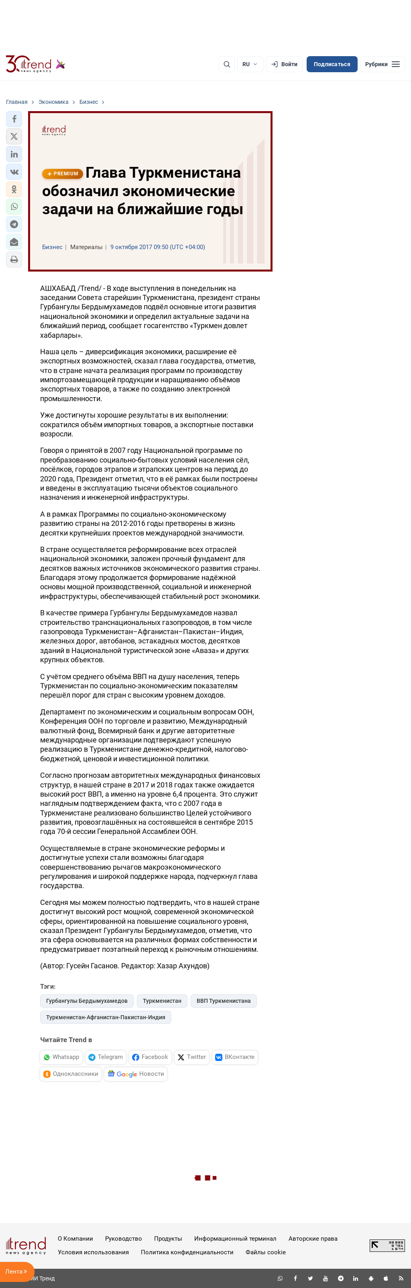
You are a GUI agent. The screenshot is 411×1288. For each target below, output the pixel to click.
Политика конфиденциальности (187, 1252)
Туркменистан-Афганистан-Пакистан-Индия (105, 1017)
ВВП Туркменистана (224, 1001)
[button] (14, 119)
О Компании (75, 1238)
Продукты (168, 1238)
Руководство (123, 1238)
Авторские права (313, 1238)
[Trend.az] (35, 64)
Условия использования (93, 1252)
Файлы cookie (266, 1252)
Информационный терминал (235, 1238)
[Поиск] (227, 64)
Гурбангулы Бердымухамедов (87, 1001)
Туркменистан (162, 1001)
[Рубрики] (382, 64)
